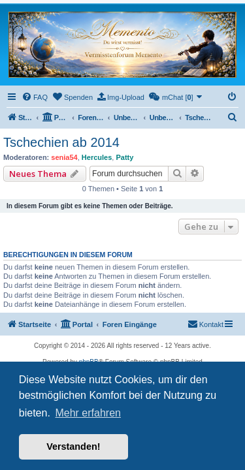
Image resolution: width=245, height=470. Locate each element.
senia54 (64, 157)
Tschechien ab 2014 (61, 142)
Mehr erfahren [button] (88, 412)
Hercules (97, 157)
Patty (124, 157)
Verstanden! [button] (73, 446)
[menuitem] (35, 97)
